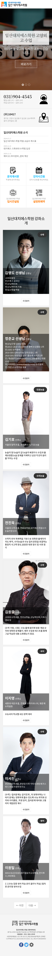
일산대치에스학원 (15, 4)
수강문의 (26, 300)
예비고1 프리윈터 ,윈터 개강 (16, 156)
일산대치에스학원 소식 (16, 132)
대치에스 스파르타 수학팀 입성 (17, 148)
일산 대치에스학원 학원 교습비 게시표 (20, 141)
